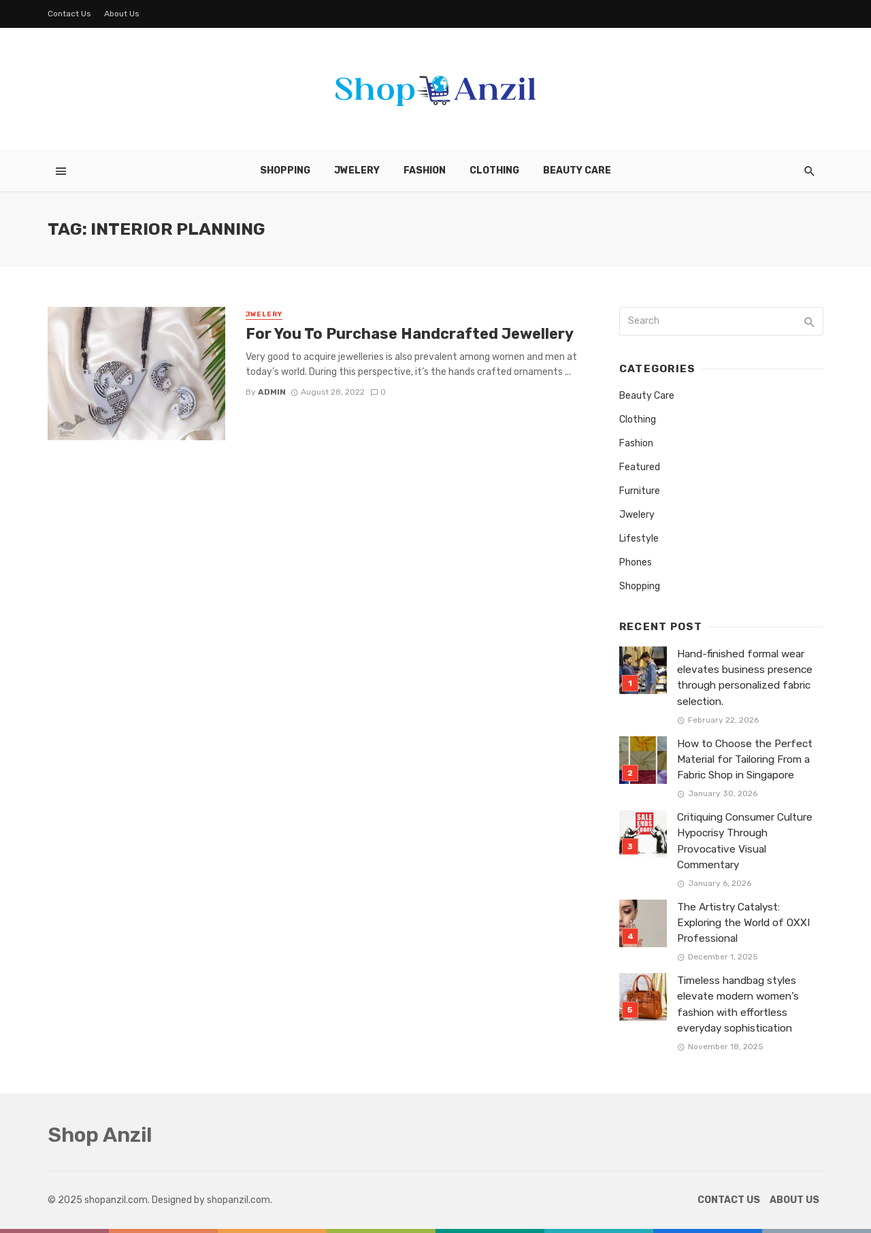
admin (272, 392)
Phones (635, 562)
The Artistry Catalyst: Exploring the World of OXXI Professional (743, 922)
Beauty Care (577, 170)
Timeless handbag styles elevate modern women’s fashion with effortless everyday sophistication (738, 1004)
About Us (121, 13)
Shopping (285, 170)
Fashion (425, 170)
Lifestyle (639, 538)
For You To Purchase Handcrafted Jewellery (410, 333)
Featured (639, 467)
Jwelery (357, 170)
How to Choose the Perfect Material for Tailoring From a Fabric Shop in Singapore (744, 759)
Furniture (639, 491)
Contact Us (69, 13)
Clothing (494, 170)
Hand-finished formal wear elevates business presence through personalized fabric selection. (744, 677)
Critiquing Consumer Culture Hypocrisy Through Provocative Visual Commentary (744, 840)
